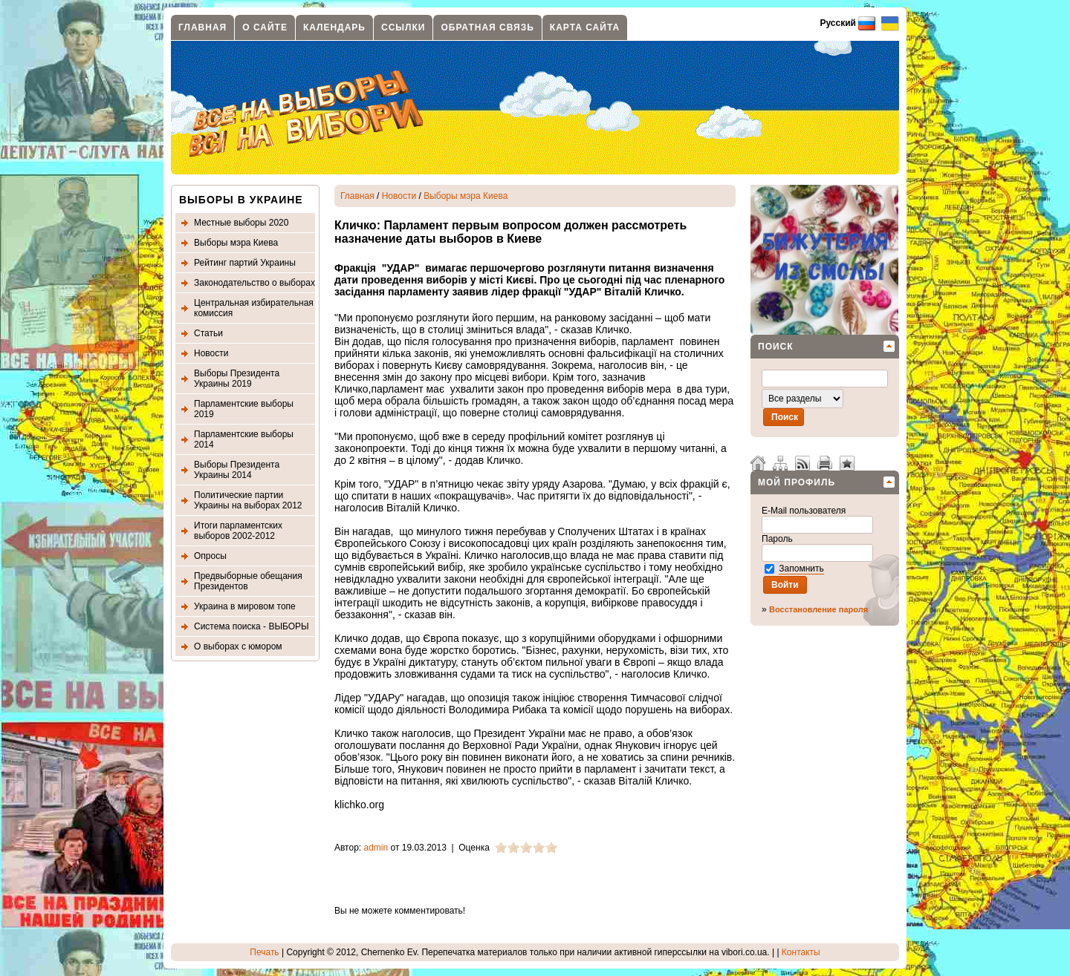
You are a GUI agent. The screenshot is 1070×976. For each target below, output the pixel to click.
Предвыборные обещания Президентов (248, 581)
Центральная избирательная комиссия (254, 308)
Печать (264, 952)
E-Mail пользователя (805, 510)
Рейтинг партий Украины (245, 263)
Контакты (801, 952)
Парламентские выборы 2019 (244, 409)
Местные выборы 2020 (241, 222)
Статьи (208, 333)
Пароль (778, 539)
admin (376, 847)
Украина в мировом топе (245, 606)
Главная (202, 27)
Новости (211, 353)
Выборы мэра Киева (236, 243)
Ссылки (403, 27)
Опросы (210, 556)
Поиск (776, 346)
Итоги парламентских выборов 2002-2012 (238, 530)
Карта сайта (585, 27)
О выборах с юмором (238, 646)
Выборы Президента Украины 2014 (236, 469)
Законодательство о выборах (254, 283)
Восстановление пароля (818, 609)
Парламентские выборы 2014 (244, 439)
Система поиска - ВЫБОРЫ (251, 626)
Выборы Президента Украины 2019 (236, 378)
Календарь (334, 27)
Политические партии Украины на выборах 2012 (248, 500)
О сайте (265, 27)
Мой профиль (796, 482)
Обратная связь (487, 27)
